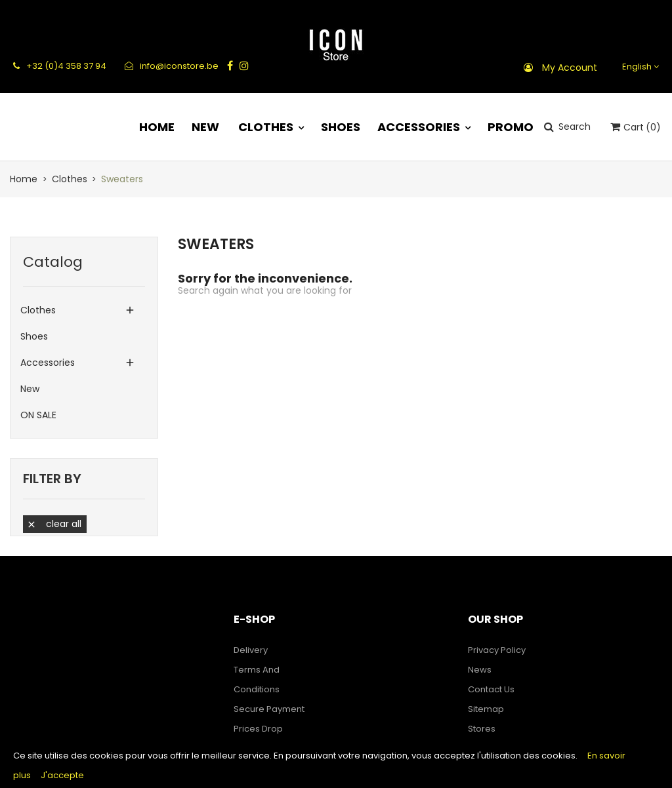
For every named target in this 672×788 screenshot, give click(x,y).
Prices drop (258, 728)
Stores (481, 728)
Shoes (34, 336)
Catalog (53, 262)
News (480, 669)
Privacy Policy (497, 650)
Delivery (251, 650)
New (29, 388)
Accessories (47, 362)
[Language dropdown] (639, 66)
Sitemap (486, 709)
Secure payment (269, 709)
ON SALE (38, 415)
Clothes (38, 310)
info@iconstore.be (172, 66)
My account (569, 67)
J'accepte (62, 775)
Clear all (53, 523)
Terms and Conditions (257, 679)
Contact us (491, 689)
